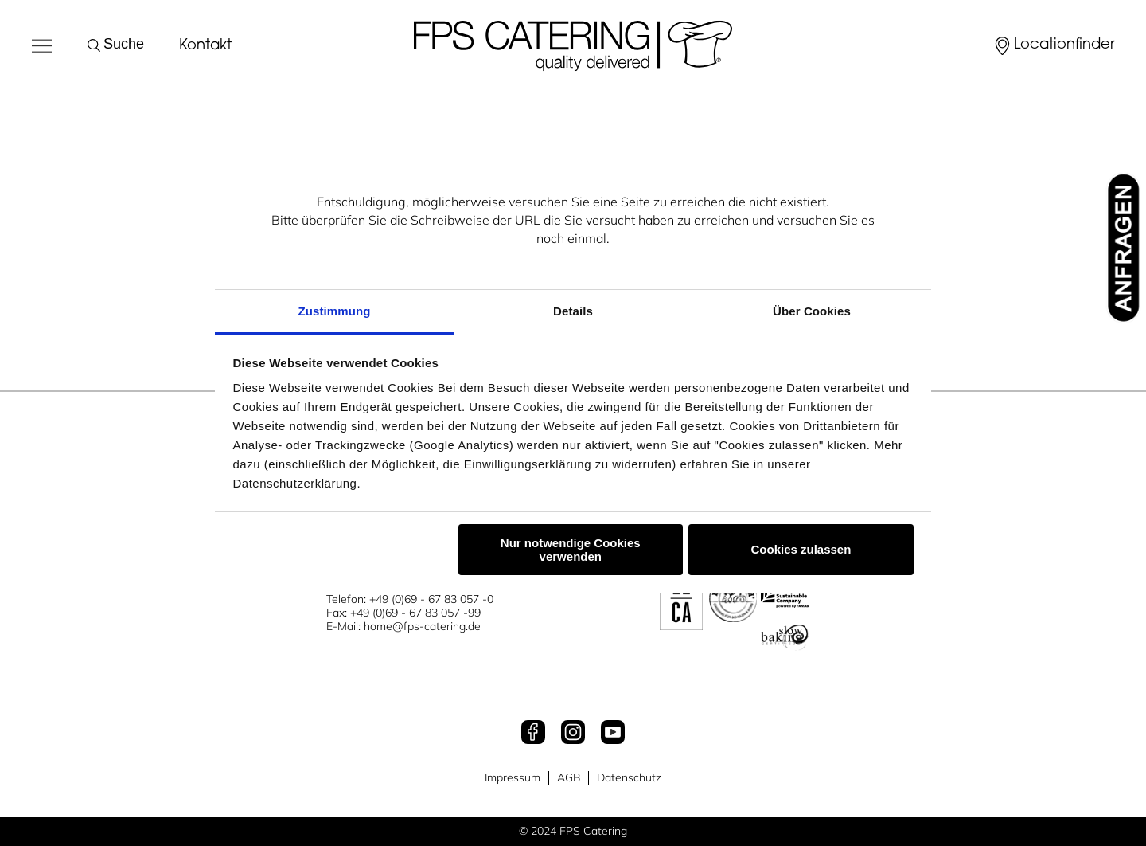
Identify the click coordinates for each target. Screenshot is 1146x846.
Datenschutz (629, 778)
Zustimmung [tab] (334, 311)
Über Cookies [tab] (812, 311)
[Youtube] (613, 733)
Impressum (512, 778)
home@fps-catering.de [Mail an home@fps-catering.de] (422, 626)
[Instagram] (573, 733)
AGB (568, 778)
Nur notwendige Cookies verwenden (571, 549)
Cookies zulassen (800, 549)
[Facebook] (533, 733)
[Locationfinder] (1053, 45)
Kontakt (205, 46)
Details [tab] (573, 311)
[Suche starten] (97, 45)
